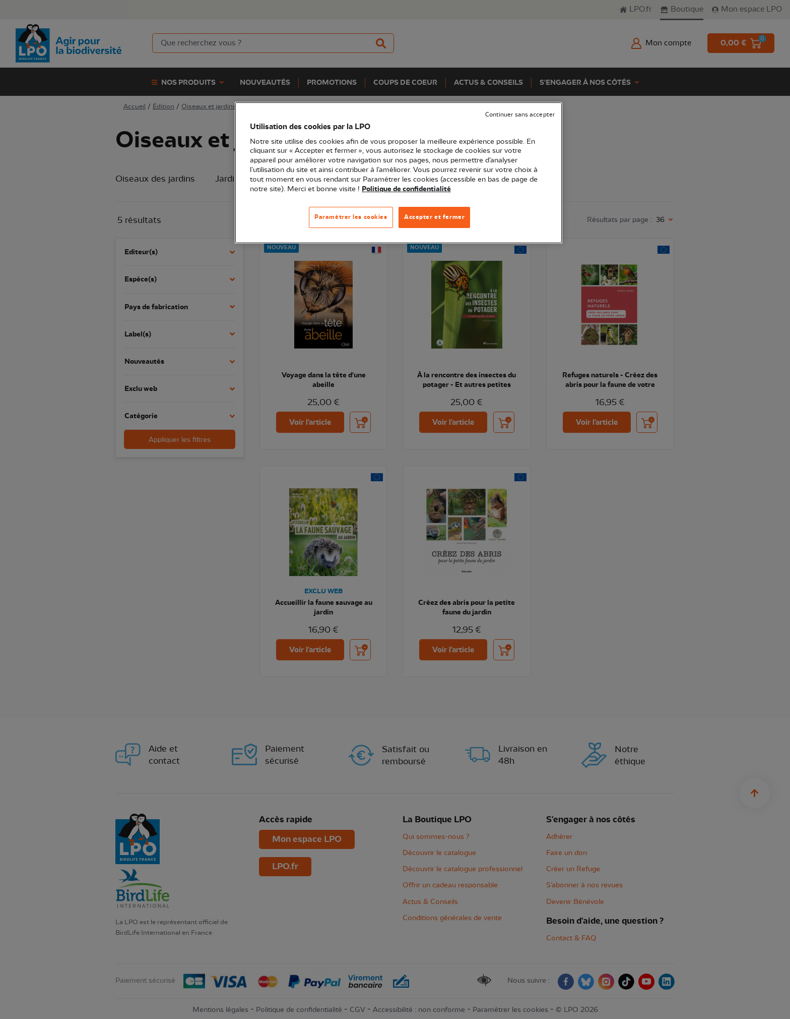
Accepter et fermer (434, 216)
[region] (398, 173)
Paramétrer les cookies (350, 216)
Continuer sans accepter (520, 114)
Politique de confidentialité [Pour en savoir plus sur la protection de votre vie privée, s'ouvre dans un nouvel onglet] (406, 189)
